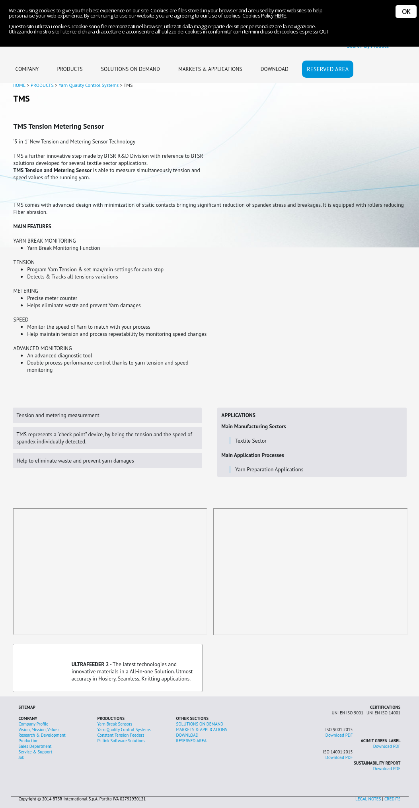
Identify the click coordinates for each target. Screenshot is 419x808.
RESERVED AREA (328, 69)
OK (406, 11)
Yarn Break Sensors (115, 724)
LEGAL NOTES (368, 799)
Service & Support (36, 752)
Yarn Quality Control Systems (124, 729)
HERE (280, 15)
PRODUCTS (69, 69)
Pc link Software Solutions (121, 740)
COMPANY (27, 69)
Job (22, 757)
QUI (323, 31)
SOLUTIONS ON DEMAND (130, 69)
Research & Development (42, 735)
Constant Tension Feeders (120, 735)
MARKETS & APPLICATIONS (210, 69)
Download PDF (339, 735)
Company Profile (34, 724)
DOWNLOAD (274, 69)
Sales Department (35, 746)
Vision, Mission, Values (39, 729)
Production (29, 740)
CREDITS (392, 799)
